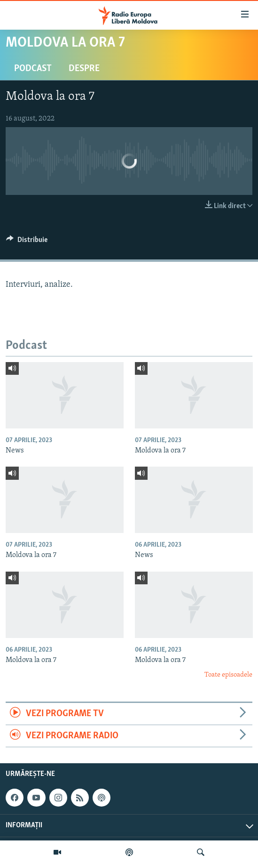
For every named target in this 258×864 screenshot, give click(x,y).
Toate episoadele (228, 674)
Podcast (33, 68)
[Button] (26, 242)
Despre (84, 68)
